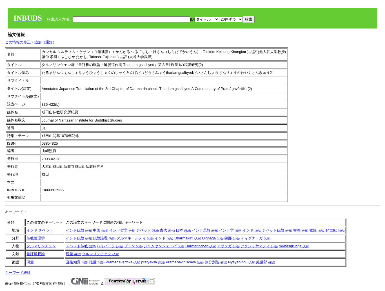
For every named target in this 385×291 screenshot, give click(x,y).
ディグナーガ (256, 238)
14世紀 (334, 230)
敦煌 (316, 230)
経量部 (265, 262)
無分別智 (216, 262)
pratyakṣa (152, 262)
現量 (73, 254)
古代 (167, 230)
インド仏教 (79, 230)
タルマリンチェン (41, 246)
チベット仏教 (277, 230)
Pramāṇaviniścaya (185, 262)
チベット (46, 230)
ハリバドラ (110, 246)
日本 (183, 230)
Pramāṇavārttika (123, 262)
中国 (100, 230)
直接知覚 (77, 262)
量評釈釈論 (35, 254)
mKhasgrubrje (294, 246)
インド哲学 (122, 230)
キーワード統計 (18, 272)
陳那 (232, 238)
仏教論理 (104, 238)
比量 (96, 262)
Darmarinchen (200, 246)
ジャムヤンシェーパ (164, 246)
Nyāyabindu (241, 262)
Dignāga (213, 238)
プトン (133, 246)
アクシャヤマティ (259, 246)
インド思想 (205, 230)
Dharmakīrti (187, 238)
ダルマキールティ (135, 238)
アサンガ (228, 246)
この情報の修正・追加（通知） (30, 42)
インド (31, 230)
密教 (300, 230)
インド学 (230, 230)
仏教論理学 (35, 238)
